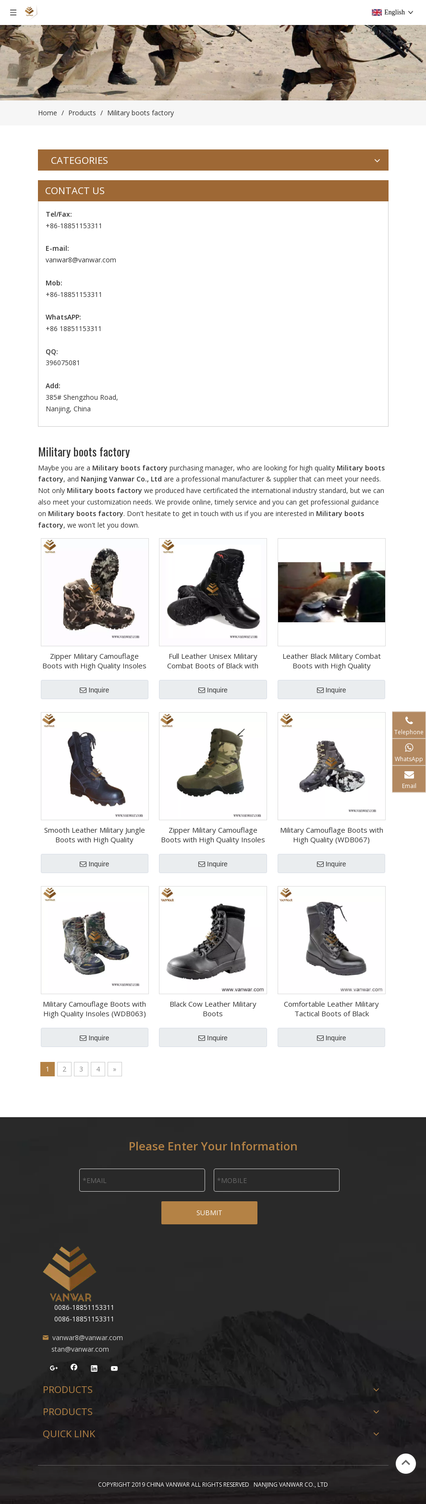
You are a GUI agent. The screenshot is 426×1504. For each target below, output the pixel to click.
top (405, 1462)
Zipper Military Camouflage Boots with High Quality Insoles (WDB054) (213, 834)
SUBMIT (209, 1212)
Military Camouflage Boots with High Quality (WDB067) (331, 834)
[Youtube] (115, 1369)
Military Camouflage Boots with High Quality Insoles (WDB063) (94, 1008)
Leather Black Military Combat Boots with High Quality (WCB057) (331, 660)
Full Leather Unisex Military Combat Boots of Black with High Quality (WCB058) (212, 660)
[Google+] (54, 1369)
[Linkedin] (94, 1369)
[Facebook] (74, 1369)
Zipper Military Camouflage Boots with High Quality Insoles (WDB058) (94, 660)
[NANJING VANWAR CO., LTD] (70, 1274)
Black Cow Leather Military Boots (213, 1008)
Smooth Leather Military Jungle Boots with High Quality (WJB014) (94, 834)
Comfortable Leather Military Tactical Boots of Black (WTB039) (331, 1008)
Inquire (94, 690)
